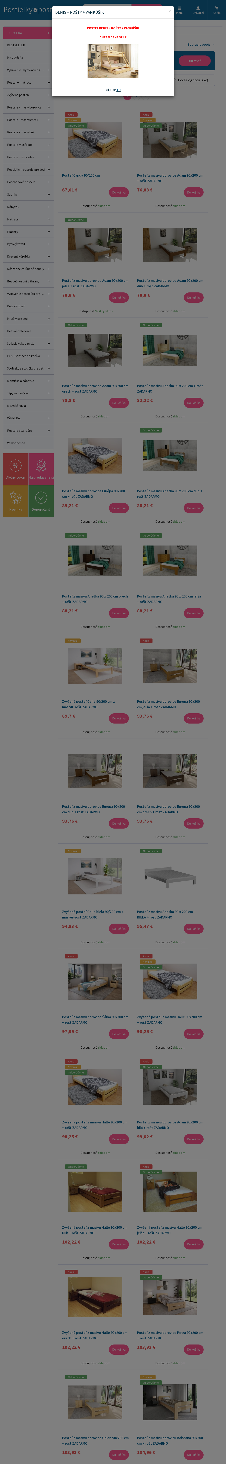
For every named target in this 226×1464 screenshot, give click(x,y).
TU (118, 90)
